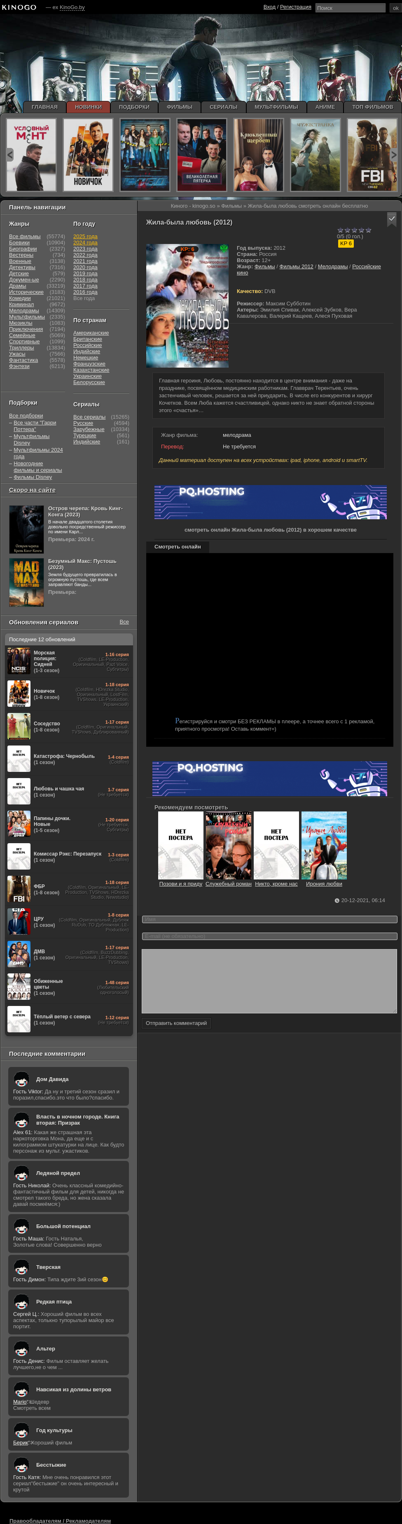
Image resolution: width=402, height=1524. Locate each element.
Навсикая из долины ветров (73, 1389)
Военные (20, 261)
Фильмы (265, 266)
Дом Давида (52, 1079)
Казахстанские (91, 370)
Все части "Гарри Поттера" (35, 426)
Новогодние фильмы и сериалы (38, 466)
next (393, 155)
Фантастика (23, 360)
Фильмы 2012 (296, 266)
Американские (91, 333)
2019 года (85, 273)
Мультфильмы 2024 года (38, 453)
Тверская (48, 1267)
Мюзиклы (21, 323)
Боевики (19, 242)
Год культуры (54, 1430)
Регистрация (295, 7)
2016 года (85, 292)
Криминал (21, 304)
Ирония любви (324, 881)
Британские (87, 339)
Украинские (87, 376)
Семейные (22, 335)
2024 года (85, 242)
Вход (270, 7)
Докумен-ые (24, 280)
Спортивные (24, 341)
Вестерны (21, 255)
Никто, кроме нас (276, 881)
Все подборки (26, 416)
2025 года (85, 236)
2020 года (85, 267)
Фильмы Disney (33, 477)
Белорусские (89, 382)
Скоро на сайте (32, 489)
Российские (87, 345)
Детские (19, 273)
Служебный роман (229, 881)
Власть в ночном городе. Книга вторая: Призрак (77, 1120)
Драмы (17, 286)
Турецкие (84, 435)
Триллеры (21, 348)
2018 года (85, 280)
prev (10, 155)
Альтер (45, 1349)
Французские (89, 364)
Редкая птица (54, 1302)
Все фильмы (25, 236)
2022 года (85, 255)
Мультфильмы (27, 317)
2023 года (85, 249)
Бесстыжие (51, 1465)
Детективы (22, 267)
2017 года (85, 286)
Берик (20, 1443)
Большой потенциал (63, 1226)
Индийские (86, 351)
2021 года (85, 261)
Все (124, 622)
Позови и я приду (180, 881)
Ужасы (17, 354)
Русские (83, 423)
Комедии (20, 298)
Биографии (23, 249)
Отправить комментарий (176, 1035)
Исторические (26, 292)
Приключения (26, 329)
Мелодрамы (333, 266)
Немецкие (85, 357)
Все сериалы (89, 417)
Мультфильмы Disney (31, 439)
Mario (20, 1402)
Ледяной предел (58, 1173)
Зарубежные (89, 429)
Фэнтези (19, 366)
